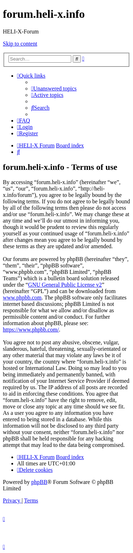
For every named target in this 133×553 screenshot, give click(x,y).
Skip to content (20, 44)
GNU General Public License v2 (65, 285)
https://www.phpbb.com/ (31, 330)
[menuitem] (54, 88)
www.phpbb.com (22, 297)
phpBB (39, 482)
